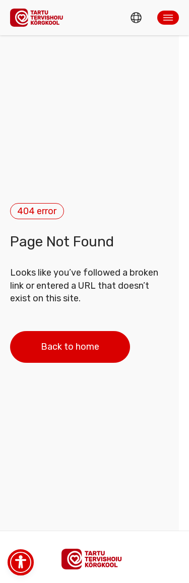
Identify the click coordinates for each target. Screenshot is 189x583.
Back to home (70, 346)
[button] (168, 18)
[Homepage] (39, 17)
